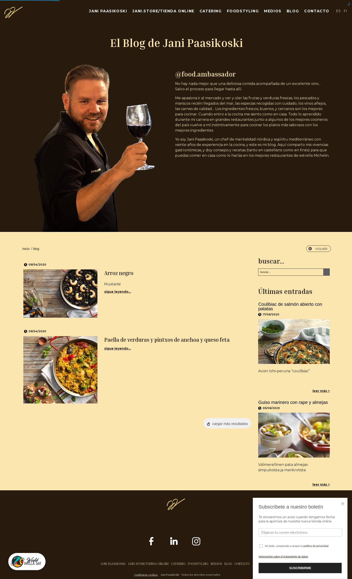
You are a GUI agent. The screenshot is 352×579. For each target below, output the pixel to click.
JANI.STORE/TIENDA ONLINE (163, 11)
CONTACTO (316, 11)
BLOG (293, 11)
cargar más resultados (230, 424)
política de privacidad (315, 546)
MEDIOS (273, 11)
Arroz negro (118, 273)
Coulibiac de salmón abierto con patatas (290, 306)
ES (338, 11)
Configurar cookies (146, 574)
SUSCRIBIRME (300, 568)
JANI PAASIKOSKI (108, 11)
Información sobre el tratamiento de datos (283, 556)
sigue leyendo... (117, 292)
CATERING (211, 11)
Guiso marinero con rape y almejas (293, 402)
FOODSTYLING (243, 11)
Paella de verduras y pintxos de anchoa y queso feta (167, 340)
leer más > (321, 391)
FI (346, 11)
